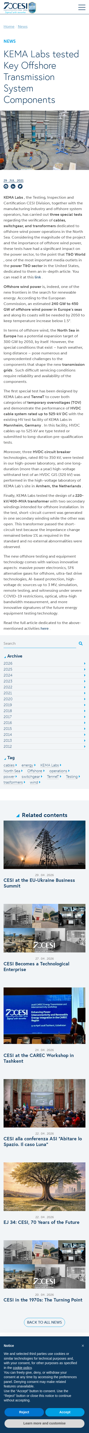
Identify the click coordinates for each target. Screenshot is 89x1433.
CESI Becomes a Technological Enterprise (36, 966)
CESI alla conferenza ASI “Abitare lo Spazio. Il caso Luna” (43, 1141)
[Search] (40, 643)
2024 (8, 675)
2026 (8, 663)
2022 (8, 687)
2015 (8, 728)
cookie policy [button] (22, 1368)
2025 (8, 669)
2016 (8, 722)
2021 (8, 693)
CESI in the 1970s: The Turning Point (43, 1300)
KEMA (9, 197)
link (38, 277)
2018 (8, 711)
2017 (8, 716)
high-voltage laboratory (55, 480)
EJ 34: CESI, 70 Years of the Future (42, 1222)
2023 (8, 681)
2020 (8, 699)
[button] (83, 1345)
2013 (8, 740)
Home (9, 26)
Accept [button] (64, 1412)
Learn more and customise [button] (44, 1423)
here (45, 628)
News (23, 26)
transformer (39, 501)
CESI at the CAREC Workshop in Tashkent (39, 1058)
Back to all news (44, 1322)
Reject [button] (24, 1412)
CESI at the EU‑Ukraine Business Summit (39, 883)
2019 (8, 705)
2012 (8, 746)
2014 (8, 734)
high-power (26, 463)
